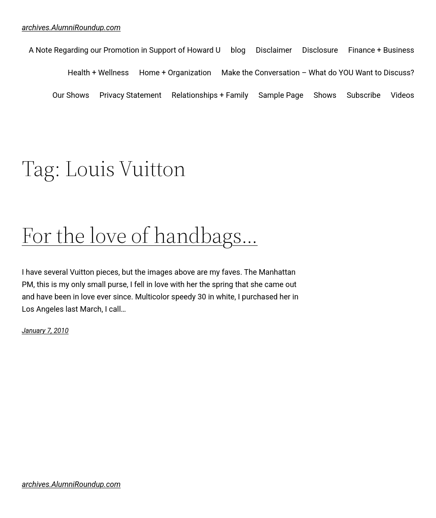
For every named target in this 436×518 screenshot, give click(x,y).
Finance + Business (381, 50)
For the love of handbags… (140, 235)
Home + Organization (175, 72)
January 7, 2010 (45, 331)
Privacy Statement (131, 95)
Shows (324, 95)
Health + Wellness (98, 72)
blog (238, 50)
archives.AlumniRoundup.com (71, 27)
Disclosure (320, 50)
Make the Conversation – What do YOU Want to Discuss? (317, 72)
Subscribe (364, 95)
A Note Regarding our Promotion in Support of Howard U (124, 50)
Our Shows (70, 95)
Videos (402, 95)
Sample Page (280, 95)
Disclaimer (274, 50)
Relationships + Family (210, 95)
